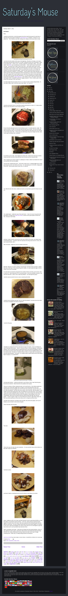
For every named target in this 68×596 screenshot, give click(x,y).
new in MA (62, 180)
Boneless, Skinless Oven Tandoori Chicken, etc (59, 349)
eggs (17, 554)
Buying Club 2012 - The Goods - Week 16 (59, 330)
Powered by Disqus (59, 298)
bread (31, 551)
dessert (5, 554)
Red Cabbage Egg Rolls (54, 124)
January (51, 170)
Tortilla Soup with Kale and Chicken (56, 141)
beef (7, 540)
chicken (16, 553)
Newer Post (7, 547)
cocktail (22, 553)
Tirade (29, 560)
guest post (16, 556)
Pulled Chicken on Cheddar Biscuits (56, 155)
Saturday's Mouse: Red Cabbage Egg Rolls (61, 199)
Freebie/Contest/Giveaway (31, 554)
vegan (5, 563)
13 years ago (62, 188)
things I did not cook (21, 560)
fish (24, 554)
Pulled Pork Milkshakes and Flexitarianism (55, 161)
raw (27, 558)
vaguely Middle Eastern (36, 562)
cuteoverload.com (23, 37)
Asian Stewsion (52, 126)
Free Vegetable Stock (53, 153)
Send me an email (7, 537)
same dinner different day (15, 559)
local (33, 556)
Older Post (39, 547)
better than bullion (19, 215)
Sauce (30, 559)
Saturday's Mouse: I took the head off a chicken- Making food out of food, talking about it (60, 252)
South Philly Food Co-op (54, 128)
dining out (11, 554)
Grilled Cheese (52, 163)
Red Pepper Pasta (53, 149)
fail (20, 554)
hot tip (21, 556)
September (52, 98)
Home (23, 547)
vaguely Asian (39, 560)
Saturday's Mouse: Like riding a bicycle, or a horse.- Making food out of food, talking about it (61, 293)
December (52, 92)
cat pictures (11, 540)
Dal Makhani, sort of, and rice (55, 139)
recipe (15, 540)
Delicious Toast (52, 143)
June (51, 103)
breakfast (37, 551)
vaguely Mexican (26, 562)
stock (18, 540)
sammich (25, 559)
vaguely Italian (16, 562)
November (52, 94)
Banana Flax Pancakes (54, 133)
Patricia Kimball (61, 218)
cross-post (32, 553)
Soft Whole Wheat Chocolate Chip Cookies (59, 303)
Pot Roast (51, 151)
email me (49, 45)
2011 (50, 91)
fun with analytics (9, 556)
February (52, 168)
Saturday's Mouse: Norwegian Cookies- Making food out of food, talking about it (60, 213)
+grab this (30, 586)
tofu (34, 560)
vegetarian (12, 564)
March (51, 109)
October (51, 96)
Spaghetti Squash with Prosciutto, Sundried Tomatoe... (56, 117)
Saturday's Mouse (62, 204)
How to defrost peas (53, 135)
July (51, 101)
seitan (35, 559)
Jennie (61, 191)
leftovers (27, 556)
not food (12, 558)
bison (27, 551)
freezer (40, 554)
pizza (23, 558)
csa (39, 553)
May (51, 105)
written (10, 65)
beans (17, 551)
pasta (17, 558)
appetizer (6, 551)
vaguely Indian (9, 562)
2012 (50, 89)
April (51, 107)
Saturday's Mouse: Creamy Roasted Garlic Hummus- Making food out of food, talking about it (61, 187)
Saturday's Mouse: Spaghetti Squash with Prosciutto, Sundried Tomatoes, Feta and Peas (60, 281)
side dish (40, 559)
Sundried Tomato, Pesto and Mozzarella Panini (55, 122)
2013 (50, 87)
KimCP (61, 256)
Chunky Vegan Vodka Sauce (55, 110)
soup (7, 560)
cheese (10, 553)
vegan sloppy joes (18, 76)
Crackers (26, 553)
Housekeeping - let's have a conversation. (55, 120)
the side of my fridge (53, 148)
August (51, 100)
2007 (50, 172)
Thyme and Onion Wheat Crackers (56, 112)
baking (12, 551)
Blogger (51, 591)
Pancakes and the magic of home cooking (59, 358)
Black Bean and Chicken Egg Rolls (56, 114)
